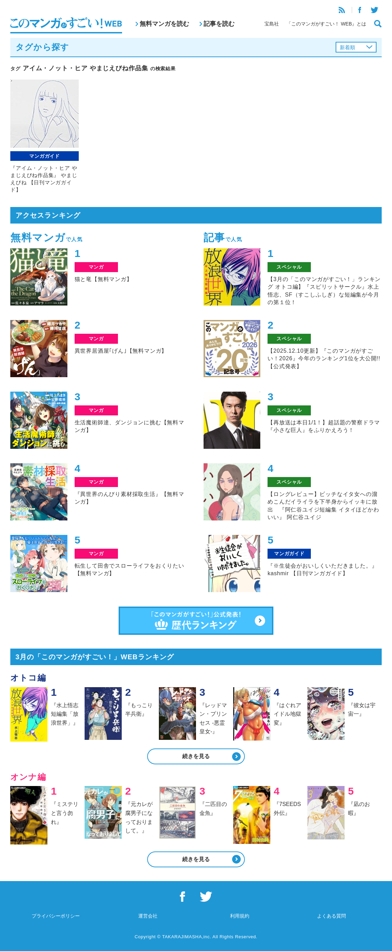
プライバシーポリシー (56, 916)
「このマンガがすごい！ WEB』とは (326, 24)
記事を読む (219, 23)
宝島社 (271, 24)
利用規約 (239, 916)
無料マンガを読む (164, 23)
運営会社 (147, 916)
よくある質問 (331, 916)
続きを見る (196, 756)
